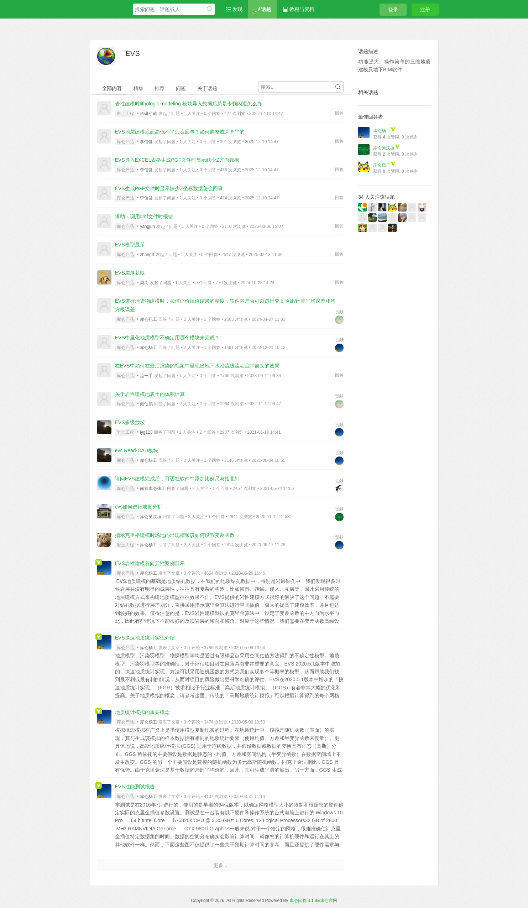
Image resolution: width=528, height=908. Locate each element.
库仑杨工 (148, 347)
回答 (339, 113)
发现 (234, 9)
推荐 (159, 88)
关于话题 (207, 88)
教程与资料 (298, 9)
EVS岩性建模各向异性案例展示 (150, 563)
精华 (138, 88)
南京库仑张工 (153, 488)
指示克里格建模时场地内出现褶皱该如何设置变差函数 (175, 535)
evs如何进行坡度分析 (139, 507)
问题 (181, 88)
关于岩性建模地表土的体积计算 (150, 394)
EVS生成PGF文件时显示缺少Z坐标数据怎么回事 (169, 188)
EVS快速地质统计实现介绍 (145, 638)
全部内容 (112, 88)
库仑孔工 (148, 319)
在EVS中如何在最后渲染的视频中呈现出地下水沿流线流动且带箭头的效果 (197, 366)
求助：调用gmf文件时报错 (144, 216)
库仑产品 (125, 141)
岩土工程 (125, 113)
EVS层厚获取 (130, 273)
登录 (393, 9)
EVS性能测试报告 (135, 786)
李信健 (146, 141)
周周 (144, 282)
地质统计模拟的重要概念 (142, 712)
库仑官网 (328, 900)
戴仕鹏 (146, 403)
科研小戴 (148, 113)
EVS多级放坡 (130, 422)
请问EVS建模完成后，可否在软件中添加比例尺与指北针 (177, 478)
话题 (262, 9)
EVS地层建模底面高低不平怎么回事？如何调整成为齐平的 (180, 132)
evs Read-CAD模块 (136, 450)
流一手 (146, 375)
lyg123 (146, 432)
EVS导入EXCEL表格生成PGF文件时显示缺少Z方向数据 (177, 160)
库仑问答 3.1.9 (303, 900)
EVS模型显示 (130, 244)
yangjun (147, 226)
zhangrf (147, 254)
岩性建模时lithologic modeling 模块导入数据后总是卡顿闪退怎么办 (188, 103)
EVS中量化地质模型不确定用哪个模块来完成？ (167, 337)
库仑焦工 (384, 164)
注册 (425, 9)
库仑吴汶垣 (150, 516)
